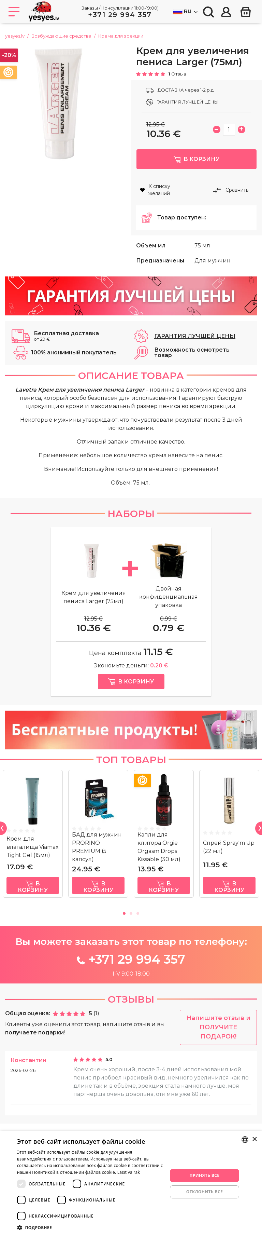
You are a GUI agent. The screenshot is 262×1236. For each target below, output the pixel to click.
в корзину (33, 896)
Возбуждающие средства (61, 36)
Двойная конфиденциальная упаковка (168, 606)
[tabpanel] (33, 846)
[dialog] (131, 1183)
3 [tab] (137, 922)
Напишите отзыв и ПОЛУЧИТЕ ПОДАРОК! (218, 1037)
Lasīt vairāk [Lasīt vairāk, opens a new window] (128, 1172)
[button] (90, 1227)
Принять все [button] (204, 1175)
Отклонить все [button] (204, 1192)
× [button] (254, 1139)
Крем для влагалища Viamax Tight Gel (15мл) (32, 856)
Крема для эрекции (120, 36)
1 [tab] (124, 922)
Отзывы (131, 1009)
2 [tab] (131, 922)
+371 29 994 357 (120, 15)
